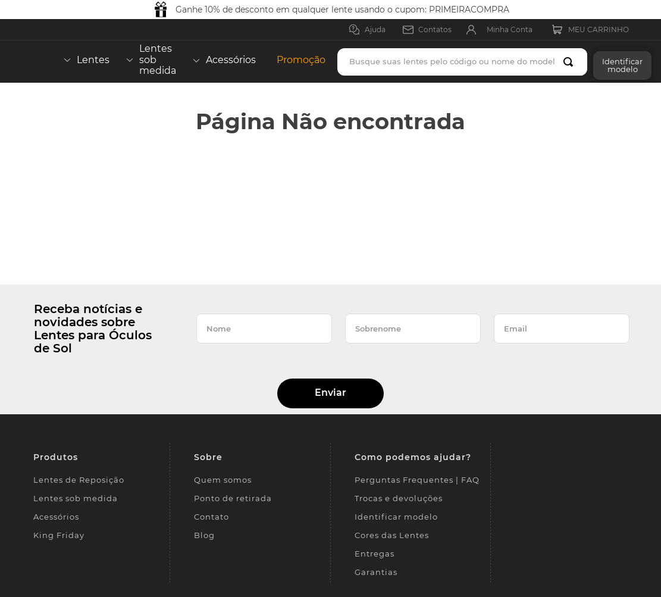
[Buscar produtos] (570, 62)
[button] (619, 61)
